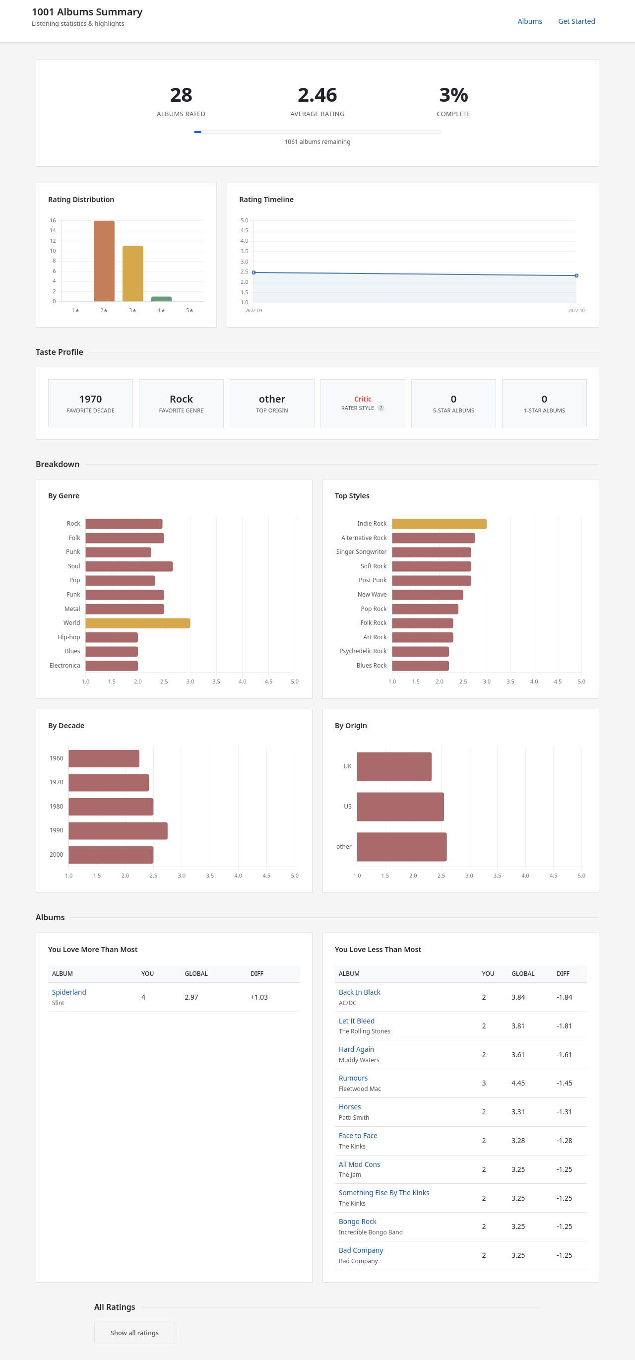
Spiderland (69, 992)
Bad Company (361, 1250)
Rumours (353, 1078)
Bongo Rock (358, 1221)
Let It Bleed (357, 1020)
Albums (530, 21)
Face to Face (358, 1135)
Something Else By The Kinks (384, 1192)
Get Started (576, 21)
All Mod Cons (359, 1164)
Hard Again (357, 1049)
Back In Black (360, 992)
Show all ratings (135, 1332)
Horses (350, 1106)
